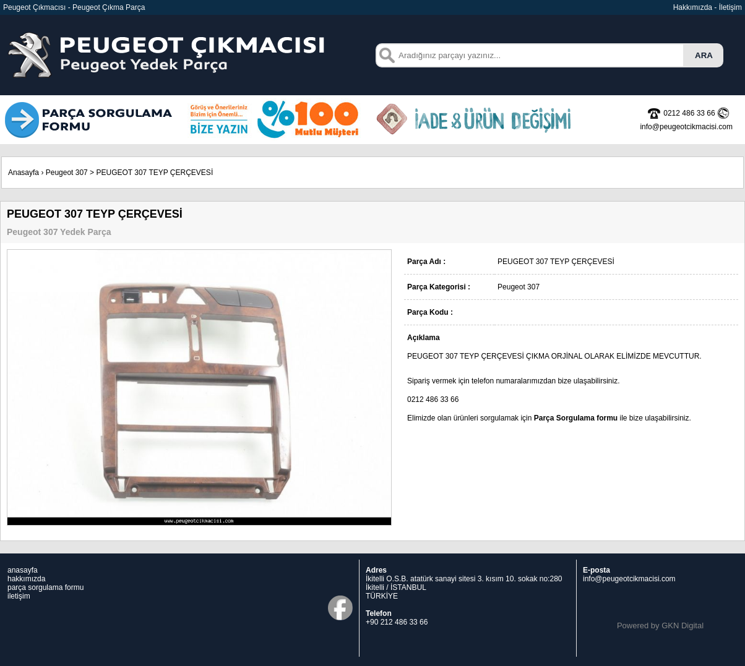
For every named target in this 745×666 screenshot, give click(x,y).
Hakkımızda (692, 7)
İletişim (730, 7)
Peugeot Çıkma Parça (108, 7)
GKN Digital (682, 625)
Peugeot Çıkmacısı (34, 7)
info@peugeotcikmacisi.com (629, 578)
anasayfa (22, 570)
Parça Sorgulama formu (576, 418)
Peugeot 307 (67, 172)
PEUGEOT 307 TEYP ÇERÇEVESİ (154, 172)
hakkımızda (26, 578)
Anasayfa (23, 172)
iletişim (18, 596)
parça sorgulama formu (45, 587)
